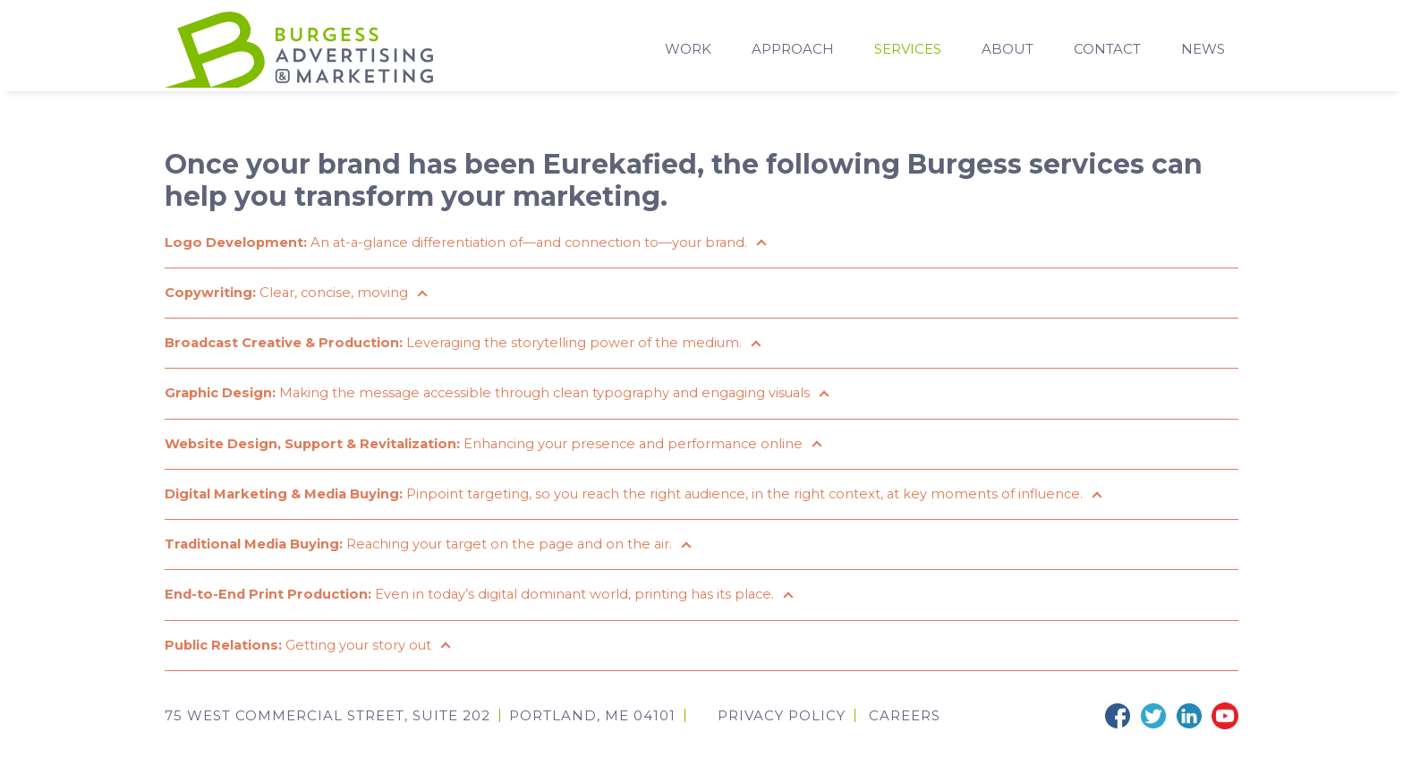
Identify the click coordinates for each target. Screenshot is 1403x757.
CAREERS (904, 729)
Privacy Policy (782, 729)
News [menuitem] (1203, 50)
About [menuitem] (1007, 50)
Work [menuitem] (688, 50)
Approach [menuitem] (793, 50)
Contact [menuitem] (1107, 50)
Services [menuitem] (907, 50)
